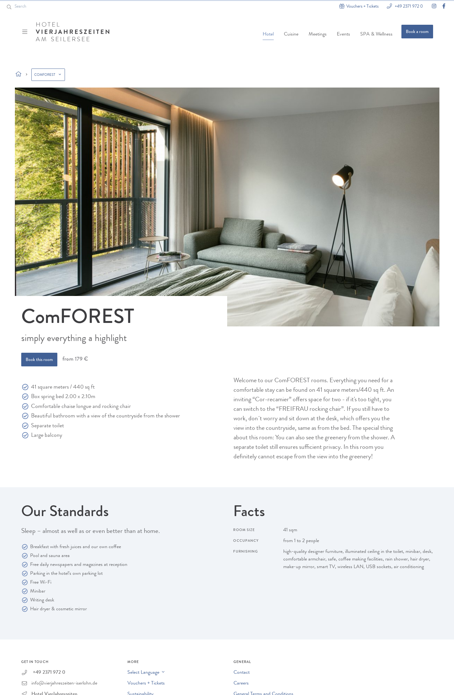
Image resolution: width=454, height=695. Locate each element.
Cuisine (291, 34)
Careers (241, 683)
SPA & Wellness (376, 34)
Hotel (268, 34)
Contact (241, 672)
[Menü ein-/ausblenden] (25, 32)
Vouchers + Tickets (146, 683)
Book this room (39, 360)
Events (343, 34)
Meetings (318, 34)
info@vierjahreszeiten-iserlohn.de (64, 683)
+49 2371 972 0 (408, 6)
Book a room (417, 32)
